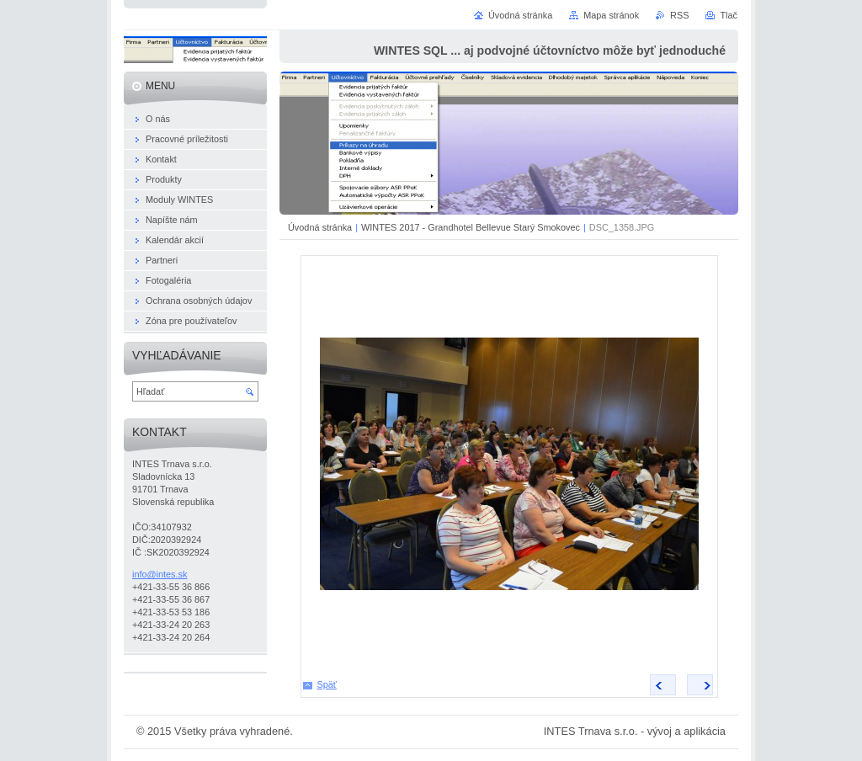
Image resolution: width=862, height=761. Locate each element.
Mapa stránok (611, 15)
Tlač (728, 15)
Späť (327, 684)
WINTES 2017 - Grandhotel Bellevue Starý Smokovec (470, 227)
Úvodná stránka (320, 227)
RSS (679, 15)
